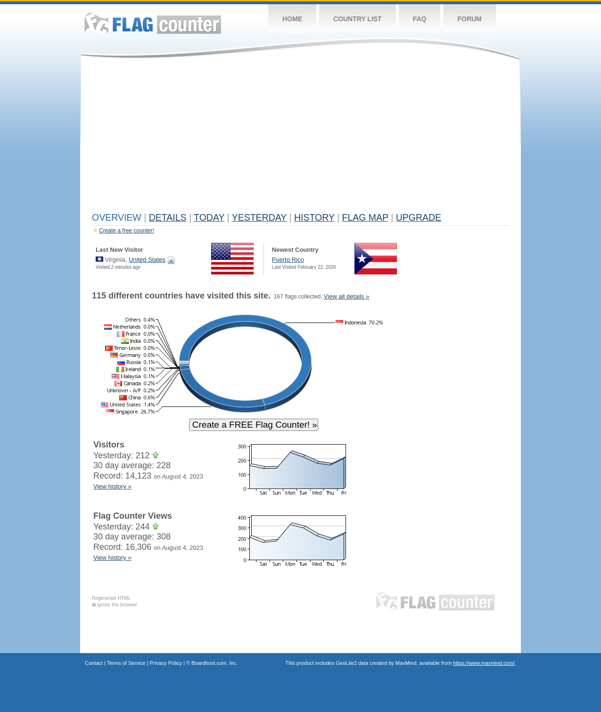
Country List (357, 19)
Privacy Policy (166, 663)
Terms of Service (126, 663)
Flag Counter (152, 23)
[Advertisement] (300, 138)
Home (292, 19)
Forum (469, 19)
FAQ (420, 19)
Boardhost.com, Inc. (214, 663)
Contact (94, 663)
